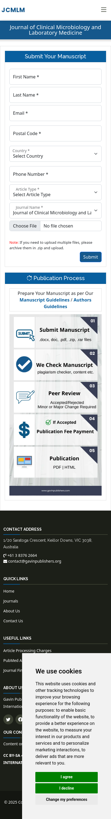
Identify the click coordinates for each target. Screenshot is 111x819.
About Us (11, 610)
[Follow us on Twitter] (8, 719)
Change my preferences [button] (66, 799)
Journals (10, 601)
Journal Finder (16, 670)
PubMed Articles (18, 660)
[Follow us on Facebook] (20, 719)
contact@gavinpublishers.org (32, 561)
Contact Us (13, 620)
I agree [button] (67, 777)
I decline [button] (66, 788)
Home (8, 591)
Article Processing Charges (27, 650)
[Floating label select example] (55, 154)
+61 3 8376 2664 (20, 555)
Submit (90, 257)
